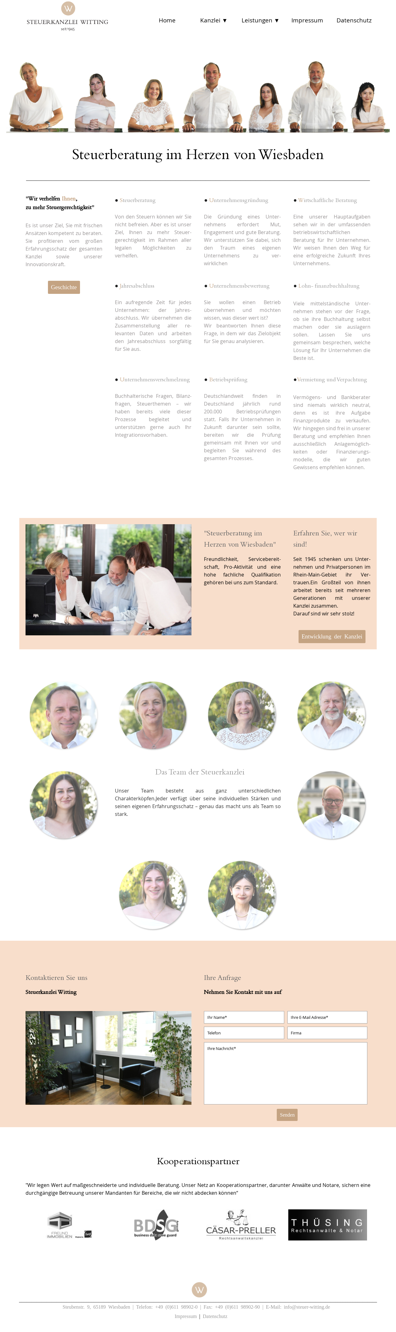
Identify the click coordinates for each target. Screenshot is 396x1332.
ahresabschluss (136, 286)
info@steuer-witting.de (307, 1306)
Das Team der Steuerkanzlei (199, 773)
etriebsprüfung (228, 380)
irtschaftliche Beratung (327, 201)
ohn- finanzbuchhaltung (328, 286)
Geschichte (64, 286)
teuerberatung (137, 201)
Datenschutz (354, 20)
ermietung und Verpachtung (332, 380)
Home (167, 20)
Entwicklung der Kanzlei (332, 636)
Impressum (307, 20)
